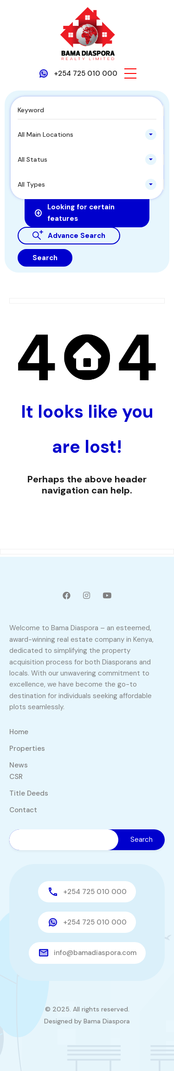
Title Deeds (28, 793)
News (18, 765)
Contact (23, 810)
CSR (16, 776)
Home (18, 731)
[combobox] (87, 134)
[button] (130, 73)
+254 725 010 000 (85, 73)
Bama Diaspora (107, 1021)
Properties (27, 748)
